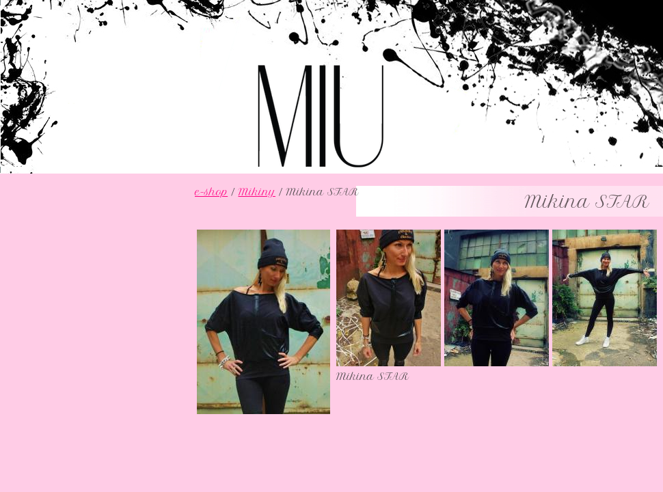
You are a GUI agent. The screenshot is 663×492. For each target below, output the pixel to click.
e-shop (211, 192)
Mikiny (256, 192)
